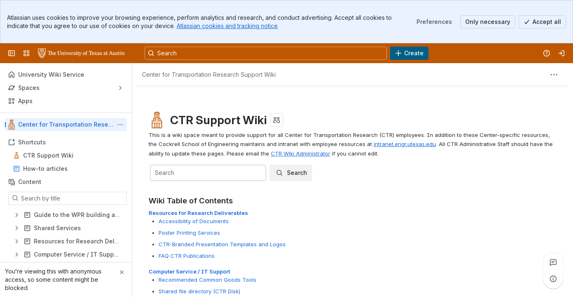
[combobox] (155, 173)
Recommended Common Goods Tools (207, 279)
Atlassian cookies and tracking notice (227, 25)
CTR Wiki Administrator (300, 153)
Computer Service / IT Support (189, 271)
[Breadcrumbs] (209, 75)
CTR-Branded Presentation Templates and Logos (222, 244)
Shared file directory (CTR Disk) (199, 291)
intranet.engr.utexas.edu (405, 144)
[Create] (409, 53)
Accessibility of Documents (194, 221)
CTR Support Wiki (48, 155)
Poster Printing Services (189, 232)
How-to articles (45, 168)
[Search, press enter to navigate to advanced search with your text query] (265, 53)
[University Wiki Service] (81, 53)
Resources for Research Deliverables (198, 213)
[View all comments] (553, 262)
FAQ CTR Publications (187, 255)
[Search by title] (72, 198)
